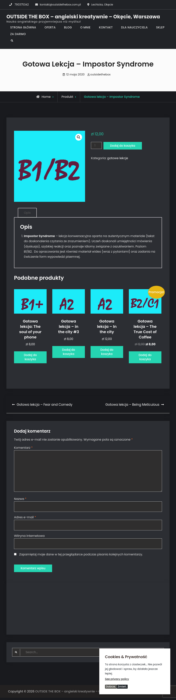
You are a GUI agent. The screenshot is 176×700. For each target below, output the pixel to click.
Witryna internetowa (29, 537)
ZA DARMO (18, 34)
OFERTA (50, 27)
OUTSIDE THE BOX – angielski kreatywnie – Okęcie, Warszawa (83, 16)
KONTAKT (106, 27)
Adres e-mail (25, 519)
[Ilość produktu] (96, 145)
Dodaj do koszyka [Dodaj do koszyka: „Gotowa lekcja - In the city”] (107, 352)
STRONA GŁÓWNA (23, 27)
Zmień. (122, 686)
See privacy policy (117, 679)
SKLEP (160, 27)
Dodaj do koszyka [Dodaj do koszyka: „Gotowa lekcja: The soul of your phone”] (30, 357)
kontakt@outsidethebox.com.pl (60, 4)
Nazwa (20, 500)
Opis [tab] (27, 213)
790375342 (22, 4)
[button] (78, 137)
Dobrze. (111, 686)
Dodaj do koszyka (123, 146)
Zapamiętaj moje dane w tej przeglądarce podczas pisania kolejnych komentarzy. (81, 556)
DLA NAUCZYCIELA (134, 27)
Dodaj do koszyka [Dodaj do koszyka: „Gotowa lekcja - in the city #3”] (69, 352)
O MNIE (85, 27)
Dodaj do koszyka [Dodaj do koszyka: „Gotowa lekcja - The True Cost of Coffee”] (145, 357)
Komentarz (23, 448)
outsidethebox (100, 74)
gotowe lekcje (117, 158)
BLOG (68, 27)
